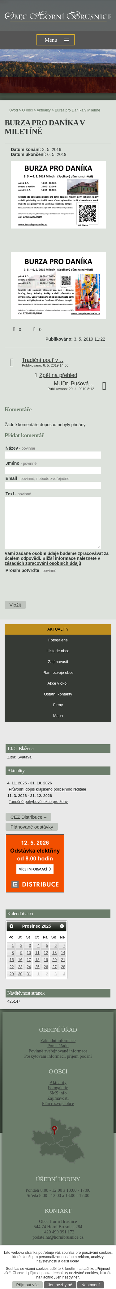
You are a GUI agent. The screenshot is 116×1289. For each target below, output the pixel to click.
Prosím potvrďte (31, 570)
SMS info (58, 1092)
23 (20, 967)
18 (37, 960)
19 (46, 960)
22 (12, 967)
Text (18, 493)
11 (37, 953)
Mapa (58, 716)
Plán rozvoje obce (57, 672)
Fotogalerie (58, 640)
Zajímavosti (58, 662)
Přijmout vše (27, 1285)
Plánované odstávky (32, 826)
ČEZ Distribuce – (28, 817)
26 (46, 967)
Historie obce (58, 651)
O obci (27, 110)
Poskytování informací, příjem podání (58, 1056)
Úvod (13, 110)
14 (63, 953)
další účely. (70, 1261)
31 (29, 974)
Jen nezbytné (60, 1285)
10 (29, 953)
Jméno (21, 463)
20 (54, 960)
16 (20, 960)
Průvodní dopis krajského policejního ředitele (47, 789)
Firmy (58, 705)
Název (20, 448)
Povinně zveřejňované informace (58, 1050)
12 (46, 953)
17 (29, 960)
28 (63, 967)
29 (12, 974)
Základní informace (58, 1040)
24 (29, 967)
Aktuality (44, 110)
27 (54, 967)
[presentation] (35, 584)
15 (12, 960)
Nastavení (90, 1285)
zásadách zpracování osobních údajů (43, 563)
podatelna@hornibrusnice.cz (58, 1237)
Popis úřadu (58, 1045)
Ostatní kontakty (58, 694)
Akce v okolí (58, 683)
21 (63, 960)
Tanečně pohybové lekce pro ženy (38, 802)
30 (20, 974)
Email (38, 478)
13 (54, 953)
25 (37, 967)
